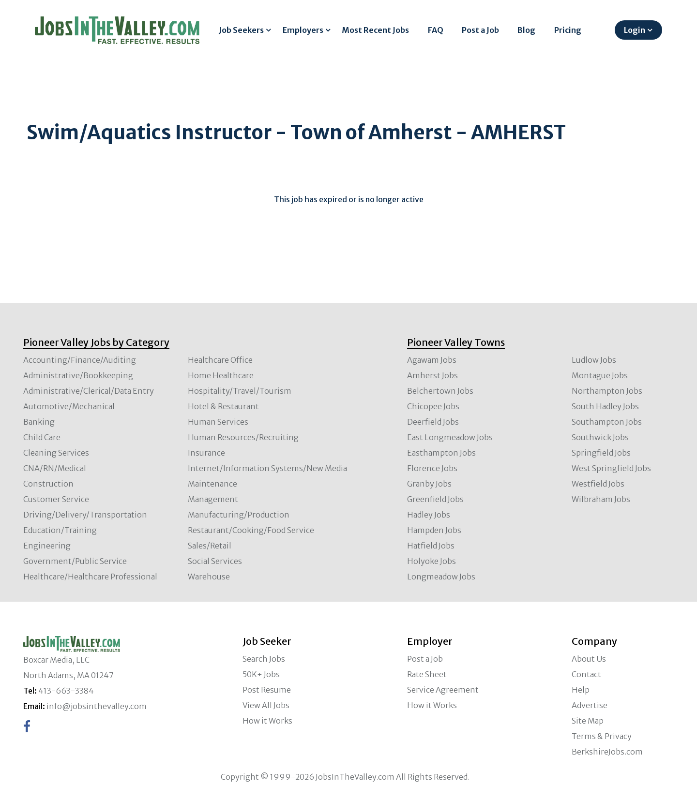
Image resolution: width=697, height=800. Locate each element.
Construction (48, 484)
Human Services (218, 422)
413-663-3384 (66, 691)
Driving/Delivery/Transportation (85, 514)
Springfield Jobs (601, 453)
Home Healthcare (221, 375)
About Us (589, 659)
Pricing (567, 30)
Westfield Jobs (598, 484)
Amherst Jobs (432, 375)
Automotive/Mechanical (69, 406)
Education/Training (60, 530)
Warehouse (209, 576)
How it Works (267, 721)
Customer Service (56, 499)
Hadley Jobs (428, 514)
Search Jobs (263, 659)
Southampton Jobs (607, 422)
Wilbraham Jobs (601, 499)
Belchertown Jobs (440, 391)
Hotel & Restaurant (223, 406)
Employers (303, 30)
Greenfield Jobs (435, 499)
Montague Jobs (600, 375)
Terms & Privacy (602, 736)
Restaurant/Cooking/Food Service (251, 530)
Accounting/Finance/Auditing (79, 360)
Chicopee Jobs (433, 406)
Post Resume (266, 690)
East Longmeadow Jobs (450, 437)
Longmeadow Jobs (441, 576)
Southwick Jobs (600, 437)
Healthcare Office (220, 360)
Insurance (206, 453)
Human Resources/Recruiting (243, 437)
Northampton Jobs (607, 391)
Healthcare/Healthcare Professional (90, 576)
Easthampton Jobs (441, 453)
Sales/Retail (209, 545)
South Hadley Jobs (605, 406)
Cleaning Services (56, 453)
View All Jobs (265, 705)
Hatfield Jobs (431, 545)
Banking (39, 422)
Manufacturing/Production (238, 514)
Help (581, 690)
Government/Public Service (75, 561)
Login (634, 30)
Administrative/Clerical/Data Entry (88, 391)
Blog (526, 30)
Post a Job (480, 30)
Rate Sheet (427, 674)
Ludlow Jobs (594, 360)
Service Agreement (443, 690)
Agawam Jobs (431, 360)
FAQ (435, 30)
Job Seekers (241, 30)
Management (213, 499)
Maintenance (212, 484)
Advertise (589, 705)
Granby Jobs (429, 484)
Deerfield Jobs (433, 422)
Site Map (588, 721)
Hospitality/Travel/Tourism (239, 391)
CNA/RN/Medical (54, 468)
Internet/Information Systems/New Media (267, 468)
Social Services (215, 561)
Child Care (42, 437)
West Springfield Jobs (611, 468)
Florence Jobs (432, 468)
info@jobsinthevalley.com (96, 706)
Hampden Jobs (434, 530)
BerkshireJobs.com (607, 751)
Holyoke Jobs (431, 561)
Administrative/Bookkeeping (78, 375)
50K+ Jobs (261, 674)
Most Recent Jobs (375, 30)
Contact (586, 674)
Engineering (47, 545)
